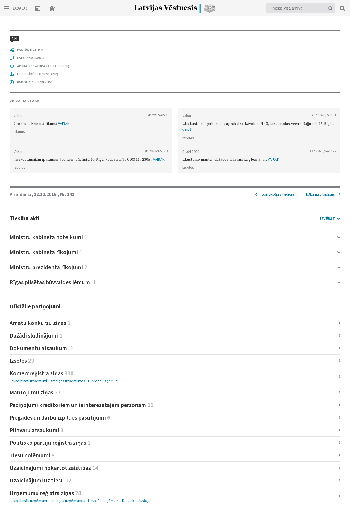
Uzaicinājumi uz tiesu (40, 480)
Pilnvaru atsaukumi (36, 430)
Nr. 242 (67, 194)
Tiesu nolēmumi (32, 455)
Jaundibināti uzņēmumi (28, 380)
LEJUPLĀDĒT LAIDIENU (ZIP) (37, 74)
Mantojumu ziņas (35, 392)
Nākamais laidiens (320, 194)
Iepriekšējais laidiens (278, 194)
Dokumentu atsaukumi (41, 348)
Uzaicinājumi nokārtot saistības (54, 468)
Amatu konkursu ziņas (40, 323)
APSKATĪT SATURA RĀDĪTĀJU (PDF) (43, 66)
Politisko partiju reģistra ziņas (50, 442)
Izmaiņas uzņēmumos (67, 380)
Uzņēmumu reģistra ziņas (45, 493)
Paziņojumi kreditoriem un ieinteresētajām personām (81, 405)
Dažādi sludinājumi (36, 335)
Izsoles (22, 360)
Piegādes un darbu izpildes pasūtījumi (60, 417)
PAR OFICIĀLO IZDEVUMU (35, 82)
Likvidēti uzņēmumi (103, 380)
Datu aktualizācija (136, 500)
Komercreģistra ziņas (42, 373)
